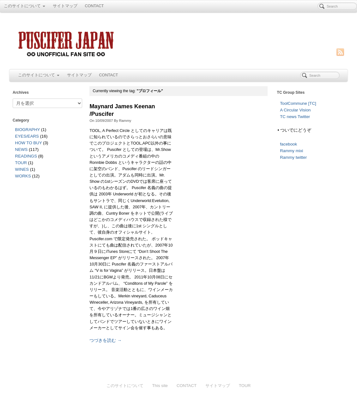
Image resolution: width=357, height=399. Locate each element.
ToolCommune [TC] (298, 103)
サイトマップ (65, 6)
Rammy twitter (293, 157)
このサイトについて (24, 6)
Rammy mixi (291, 150)
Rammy (125, 120)
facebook (288, 144)
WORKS (23, 176)
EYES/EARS (27, 136)
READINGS (26, 156)
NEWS (21, 149)
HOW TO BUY (28, 142)
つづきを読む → (105, 340)
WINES (22, 169)
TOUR (21, 162)
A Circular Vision (295, 110)
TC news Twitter (295, 116)
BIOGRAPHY (27, 129)
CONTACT (94, 6)
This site (160, 385)
